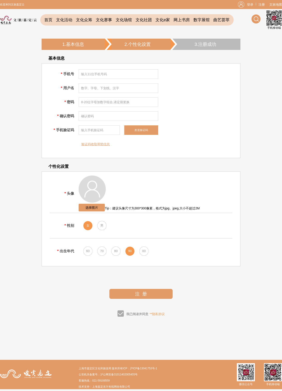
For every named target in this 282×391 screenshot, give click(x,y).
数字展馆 (201, 20)
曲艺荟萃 (221, 20)
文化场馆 (124, 20)
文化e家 (162, 20)
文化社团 (144, 20)
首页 (48, 20)
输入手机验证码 (92, 130)
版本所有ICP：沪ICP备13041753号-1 (134, 368)
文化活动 (64, 20)
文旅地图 (275, 4)
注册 (261, 4)
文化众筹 (84, 20)
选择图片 (91, 207)
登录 (250, 4)
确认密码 (87, 116)
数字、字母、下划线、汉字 (100, 88)
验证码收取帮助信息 (95, 144)
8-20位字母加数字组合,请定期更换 (105, 102)
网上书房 (182, 20)
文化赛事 (104, 20)
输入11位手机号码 (94, 74)
